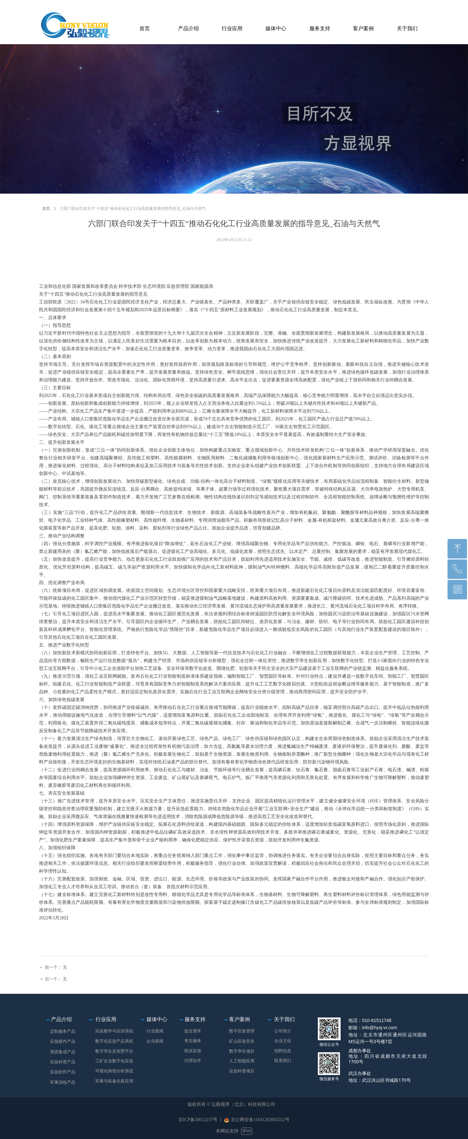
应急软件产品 (62, 1071)
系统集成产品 (62, 1051)
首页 (46, 208)
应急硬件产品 (62, 1041)
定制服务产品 (62, 1031)
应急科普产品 (62, 1061)
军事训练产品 (62, 1082)
